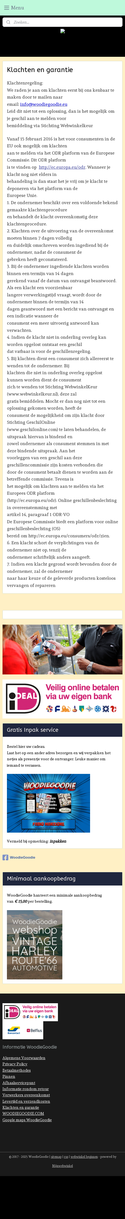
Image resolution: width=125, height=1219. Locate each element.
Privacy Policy (14, 1064)
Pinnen (8, 1076)
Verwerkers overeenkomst (26, 1095)
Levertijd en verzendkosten (26, 1101)
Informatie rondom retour (25, 1089)
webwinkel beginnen (84, 1157)
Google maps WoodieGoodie (27, 1120)
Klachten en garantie (20, 1107)
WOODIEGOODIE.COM (23, 1113)
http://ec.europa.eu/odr (62, 167)
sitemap (56, 1157)
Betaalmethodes (16, 1070)
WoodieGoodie (18, 857)
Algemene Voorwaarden (23, 1058)
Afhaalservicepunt (18, 1083)
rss (66, 1157)
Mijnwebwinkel (62, 1166)
